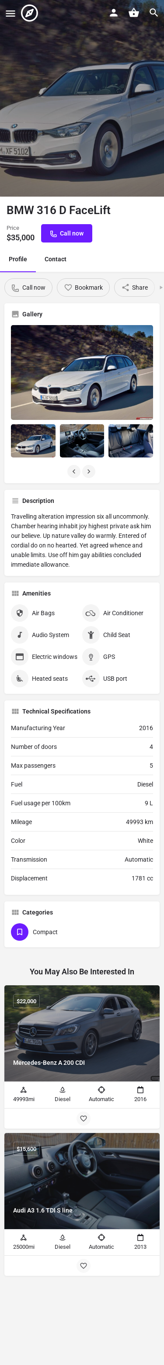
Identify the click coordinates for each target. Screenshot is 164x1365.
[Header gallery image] (82, 98)
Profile (18, 259)
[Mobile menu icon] (10, 13)
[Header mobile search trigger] (154, 12)
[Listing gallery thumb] (82, 372)
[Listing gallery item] (33, 440)
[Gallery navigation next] (89, 471)
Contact (55, 259)
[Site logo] (30, 13)
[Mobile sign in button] (113, 12)
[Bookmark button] (84, 1119)
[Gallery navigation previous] (74, 471)
